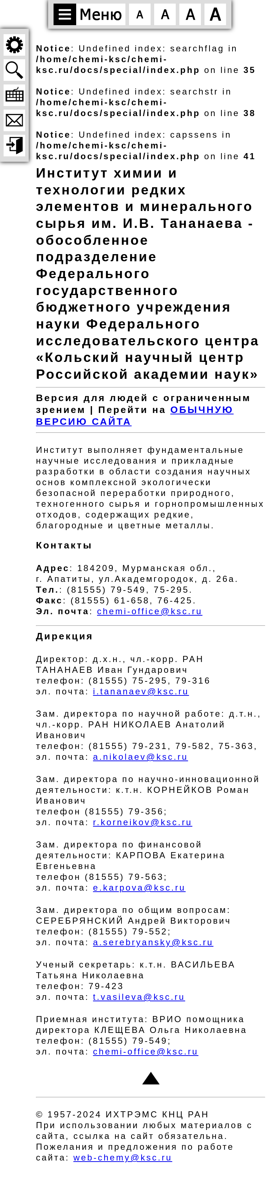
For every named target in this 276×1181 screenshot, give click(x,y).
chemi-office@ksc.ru (149, 611)
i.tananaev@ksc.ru (141, 691)
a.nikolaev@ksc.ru (140, 757)
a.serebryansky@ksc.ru (153, 942)
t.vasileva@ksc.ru (139, 997)
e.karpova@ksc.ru (139, 887)
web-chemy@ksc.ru (122, 1157)
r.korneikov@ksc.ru (142, 822)
